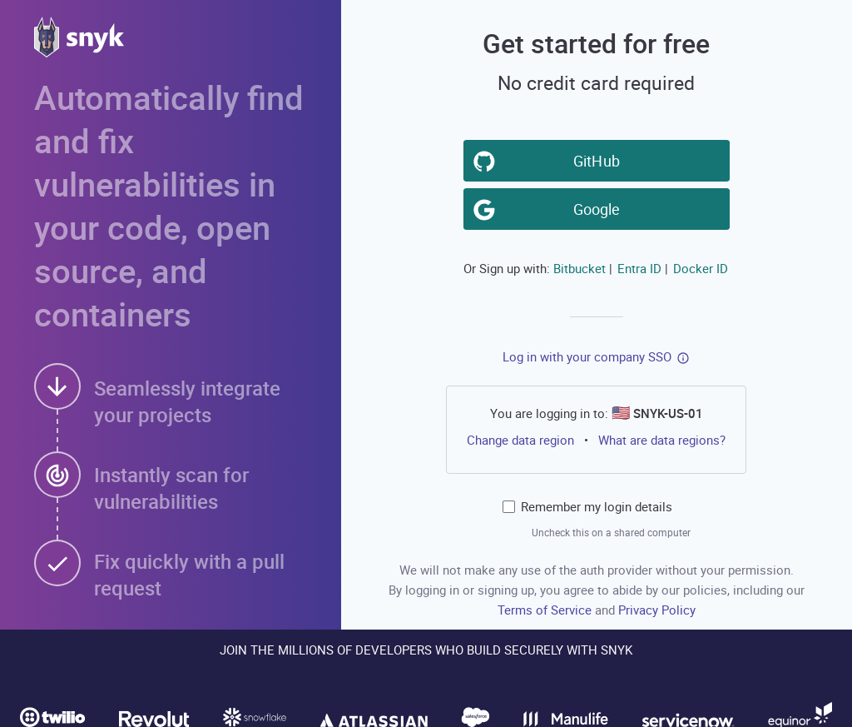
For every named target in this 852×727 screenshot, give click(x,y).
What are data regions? (662, 439)
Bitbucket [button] (579, 268)
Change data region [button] (520, 439)
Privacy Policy (657, 609)
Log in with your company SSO (587, 356)
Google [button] (600, 208)
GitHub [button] (600, 160)
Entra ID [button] (639, 268)
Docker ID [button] (700, 268)
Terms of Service (546, 609)
